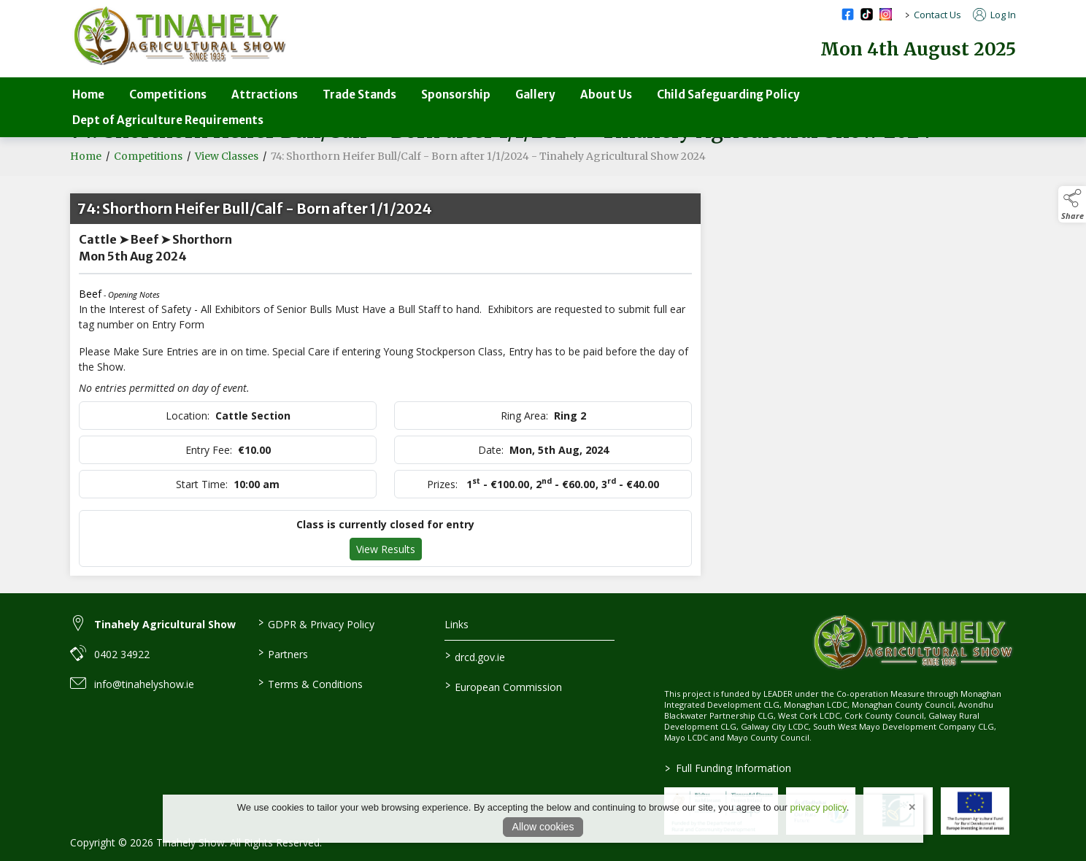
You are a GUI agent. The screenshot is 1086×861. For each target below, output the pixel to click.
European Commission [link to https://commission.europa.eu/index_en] (503, 686)
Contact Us (937, 14)
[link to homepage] (179, 36)
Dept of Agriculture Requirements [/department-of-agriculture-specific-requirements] (167, 120)
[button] (1072, 204)
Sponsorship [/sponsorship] (455, 94)
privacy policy (818, 807)
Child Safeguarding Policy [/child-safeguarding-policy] (728, 94)
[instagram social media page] (885, 14)
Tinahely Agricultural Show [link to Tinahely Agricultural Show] (165, 624)
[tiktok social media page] (866, 14)
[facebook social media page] (848, 14)
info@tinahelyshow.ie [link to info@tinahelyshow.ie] (144, 684)
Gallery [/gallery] (535, 94)
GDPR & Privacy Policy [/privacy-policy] (316, 623)
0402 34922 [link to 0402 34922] (122, 654)
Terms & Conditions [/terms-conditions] (310, 683)
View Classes (226, 157)
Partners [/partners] (282, 653)
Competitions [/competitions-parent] (168, 94)
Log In (994, 14)
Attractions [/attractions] (264, 94)
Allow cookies (543, 827)
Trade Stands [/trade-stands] (359, 94)
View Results (385, 550)
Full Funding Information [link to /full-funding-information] (728, 768)
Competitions (148, 157)
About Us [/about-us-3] (606, 94)
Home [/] (88, 94)
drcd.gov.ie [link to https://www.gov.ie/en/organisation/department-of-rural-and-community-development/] (475, 656)
